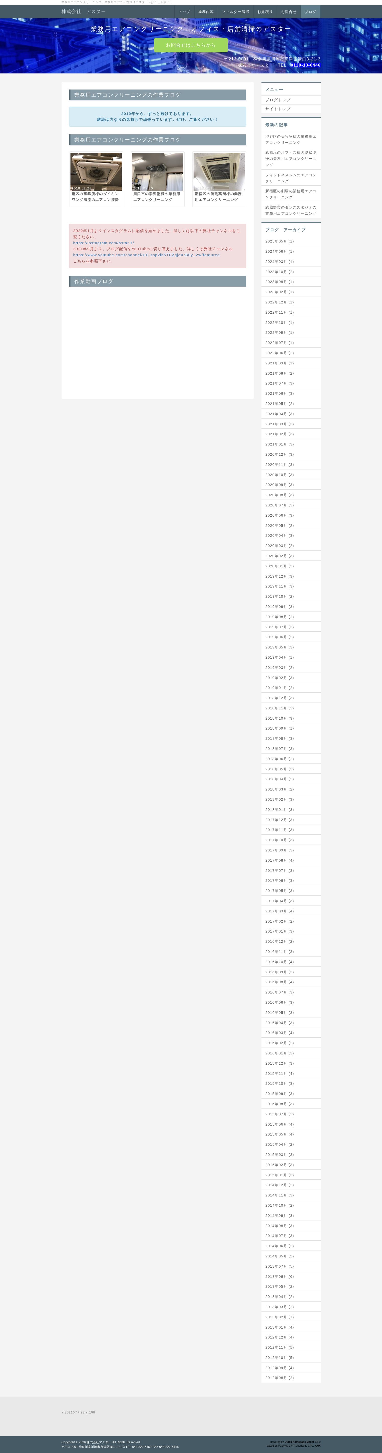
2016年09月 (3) (279, 972)
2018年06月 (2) (279, 759)
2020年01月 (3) (279, 566)
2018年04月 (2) (279, 779)
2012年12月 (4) (279, 1337)
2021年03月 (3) (279, 424)
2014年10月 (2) (279, 1205)
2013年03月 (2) (279, 1307)
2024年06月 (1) (279, 251)
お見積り (265, 12)
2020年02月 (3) (279, 556)
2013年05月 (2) (279, 1286)
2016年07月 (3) (279, 992)
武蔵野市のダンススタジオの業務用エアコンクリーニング (290, 210)
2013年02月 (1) (279, 1317)
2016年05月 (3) (279, 1013)
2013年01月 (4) (279, 1327)
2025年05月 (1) (279, 241)
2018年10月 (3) (279, 718)
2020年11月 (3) (279, 465)
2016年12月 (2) (279, 941)
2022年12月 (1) (279, 302)
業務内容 (206, 12)
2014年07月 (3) (279, 1236)
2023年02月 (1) (279, 292)
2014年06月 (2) (279, 1246)
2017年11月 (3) (279, 830)
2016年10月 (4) (279, 962)
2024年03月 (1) (279, 262)
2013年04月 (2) (279, 1297)
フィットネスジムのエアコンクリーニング (290, 178)
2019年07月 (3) (279, 627)
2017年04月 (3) (279, 901)
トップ (184, 12)
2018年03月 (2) (279, 789)
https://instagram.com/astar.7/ (103, 243)
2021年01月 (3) (279, 444)
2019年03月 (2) (279, 668)
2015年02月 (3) (279, 1165)
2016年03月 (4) (279, 1033)
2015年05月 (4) (279, 1134)
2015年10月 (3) (279, 1083)
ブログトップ (278, 100)
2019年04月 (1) (279, 657)
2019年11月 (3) (279, 586)
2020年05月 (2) (279, 526)
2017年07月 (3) (279, 871)
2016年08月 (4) (279, 982)
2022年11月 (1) (279, 312)
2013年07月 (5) (279, 1266)
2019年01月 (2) (279, 688)
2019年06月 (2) (279, 637)
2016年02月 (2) (279, 1043)
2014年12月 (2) (279, 1185)
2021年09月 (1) (279, 363)
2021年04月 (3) (279, 414)
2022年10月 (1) (279, 323)
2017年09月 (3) (279, 850)
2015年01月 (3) (279, 1175)
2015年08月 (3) (279, 1104)
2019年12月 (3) (279, 576)
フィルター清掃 (235, 12)
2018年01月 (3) (279, 810)
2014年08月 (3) (279, 1226)
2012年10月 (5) (279, 1358)
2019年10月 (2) (279, 596)
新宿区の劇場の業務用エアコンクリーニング (290, 194)
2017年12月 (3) (279, 820)
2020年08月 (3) (279, 495)
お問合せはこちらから (191, 45)
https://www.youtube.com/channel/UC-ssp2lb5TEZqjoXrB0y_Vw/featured (146, 255)
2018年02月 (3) (279, 799)
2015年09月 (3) (279, 1094)
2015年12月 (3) (279, 1063)
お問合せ (289, 12)
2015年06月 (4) (279, 1124)
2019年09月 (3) (279, 607)
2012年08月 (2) (279, 1378)
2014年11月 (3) (279, 1195)
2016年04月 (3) (279, 1023)
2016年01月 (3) (279, 1053)
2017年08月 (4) (279, 860)
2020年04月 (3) (279, 535)
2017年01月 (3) (279, 931)
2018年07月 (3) (279, 749)
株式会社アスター (99, 1442)
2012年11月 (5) (279, 1347)
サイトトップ (278, 109)
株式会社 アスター (84, 11)
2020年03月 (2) (279, 546)
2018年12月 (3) (279, 698)
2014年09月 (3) (279, 1216)
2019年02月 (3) (279, 678)
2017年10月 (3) (279, 840)
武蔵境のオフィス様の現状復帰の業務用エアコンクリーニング (290, 158)
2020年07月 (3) (279, 505)
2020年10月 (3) (279, 475)
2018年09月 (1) (279, 728)
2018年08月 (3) (279, 738)
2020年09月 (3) (279, 485)
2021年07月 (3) (279, 383)
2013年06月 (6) (279, 1276)
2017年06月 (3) (279, 880)
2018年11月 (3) (279, 708)
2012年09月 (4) (279, 1368)
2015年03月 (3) (279, 1155)
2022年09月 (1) (279, 332)
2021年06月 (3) (279, 393)
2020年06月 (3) (279, 515)
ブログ (310, 12)
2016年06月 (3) (279, 1002)
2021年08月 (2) (279, 373)
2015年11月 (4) (279, 1074)
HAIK (318, 1445)
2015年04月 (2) (279, 1144)
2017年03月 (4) (279, 911)
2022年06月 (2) (279, 353)
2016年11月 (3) (279, 952)
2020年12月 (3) (279, 454)
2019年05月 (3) (279, 647)
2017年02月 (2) (279, 921)
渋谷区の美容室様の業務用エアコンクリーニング (290, 139)
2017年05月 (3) (279, 891)
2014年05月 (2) (279, 1256)
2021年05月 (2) (279, 404)
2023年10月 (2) (279, 272)
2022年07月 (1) (279, 343)
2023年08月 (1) (279, 282)
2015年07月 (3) (279, 1114)
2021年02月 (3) (279, 434)
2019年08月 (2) (279, 617)
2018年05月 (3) (279, 769)
